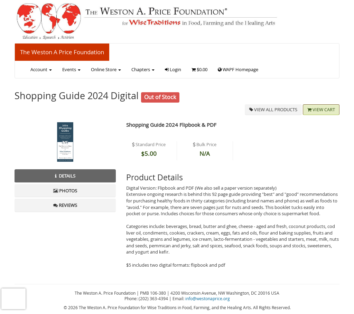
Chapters (143, 69)
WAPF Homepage (238, 69)
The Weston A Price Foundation (62, 52)
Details (65, 176)
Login (173, 69)
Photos (65, 191)
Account (41, 69)
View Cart (321, 109)
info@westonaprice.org (207, 298)
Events (71, 69)
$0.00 (199, 69)
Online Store (106, 69)
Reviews (65, 205)
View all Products (273, 109)
